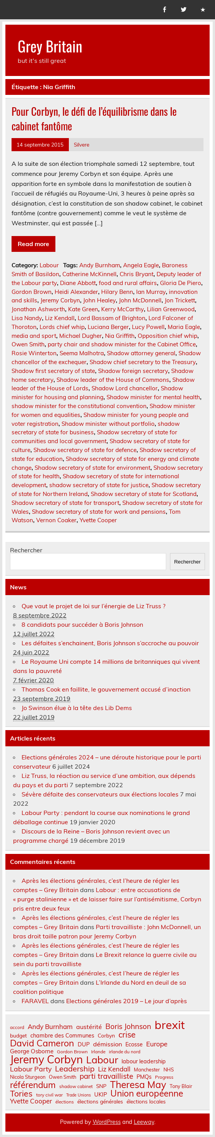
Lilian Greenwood (171, 309)
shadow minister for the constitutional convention (79, 406)
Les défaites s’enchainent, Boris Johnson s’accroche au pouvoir (110, 643)
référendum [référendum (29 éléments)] (33, 1085)
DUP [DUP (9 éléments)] (84, 1044)
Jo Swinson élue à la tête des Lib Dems (77, 708)
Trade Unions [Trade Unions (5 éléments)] (78, 1095)
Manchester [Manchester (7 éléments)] (147, 1069)
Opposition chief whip (167, 335)
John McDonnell (140, 300)
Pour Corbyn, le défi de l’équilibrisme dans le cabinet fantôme (94, 118)
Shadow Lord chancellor (125, 388)
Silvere (81, 144)
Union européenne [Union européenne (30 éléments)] (146, 1093)
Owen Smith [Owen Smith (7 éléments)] (62, 1077)
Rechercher (26, 550)
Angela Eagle (141, 265)
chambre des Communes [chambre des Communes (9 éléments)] (62, 1035)
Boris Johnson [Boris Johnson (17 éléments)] (128, 1026)
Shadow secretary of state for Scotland (144, 494)
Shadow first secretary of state (53, 371)
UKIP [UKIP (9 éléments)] (100, 1094)
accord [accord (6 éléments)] (17, 1027)
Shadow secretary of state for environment (92, 467)
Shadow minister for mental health (153, 397)
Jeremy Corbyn (60, 300)
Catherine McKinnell (89, 274)
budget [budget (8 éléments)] (18, 1035)
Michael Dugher (80, 335)
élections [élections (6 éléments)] (64, 1102)
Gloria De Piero (180, 283)
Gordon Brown (32, 291)
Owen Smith (28, 344)
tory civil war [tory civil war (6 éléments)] (49, 1095)
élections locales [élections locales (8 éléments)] (146, 1101)
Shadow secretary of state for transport (65, 502)
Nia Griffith (120, 335)
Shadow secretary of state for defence (85, 450)
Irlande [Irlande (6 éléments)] (98, 1051)
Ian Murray (151, 291)
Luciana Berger (108, 327)
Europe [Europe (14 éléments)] (156, 1044)
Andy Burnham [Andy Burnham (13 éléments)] (50, 1027)
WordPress (107, 1121)
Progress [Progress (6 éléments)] (164, 1077)
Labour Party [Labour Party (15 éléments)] (31, 1069)
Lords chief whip (62, 327)
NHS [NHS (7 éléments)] (168, 1069)
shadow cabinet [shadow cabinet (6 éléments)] (76, 1086)
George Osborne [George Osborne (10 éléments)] (31, 1051)
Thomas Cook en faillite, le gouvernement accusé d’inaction (106, 689)
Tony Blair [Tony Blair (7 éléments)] (181, 1086)
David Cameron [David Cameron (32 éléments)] (42, 1043)
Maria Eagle (184, 327)
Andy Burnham (99, 265)
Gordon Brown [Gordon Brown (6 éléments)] (72, 1051)
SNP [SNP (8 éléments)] (101, 1086)
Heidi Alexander (76, 291)
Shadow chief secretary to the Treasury (143, 362)
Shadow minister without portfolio (108, 423)
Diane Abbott (78, 283)
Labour (49, 265)
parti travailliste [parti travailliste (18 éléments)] (106, 1076)
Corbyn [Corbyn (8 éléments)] (106, 1035)
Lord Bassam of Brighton (111, 318)
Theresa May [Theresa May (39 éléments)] (138, 1084)
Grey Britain (50, 46)
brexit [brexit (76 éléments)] (170, 1025)
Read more (33, 244)
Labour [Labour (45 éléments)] (102, 1059)
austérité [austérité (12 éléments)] (89, 1027)
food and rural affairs (128, 283)
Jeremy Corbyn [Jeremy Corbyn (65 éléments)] (46, 1059)
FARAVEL (35, 1001)
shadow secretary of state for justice (98, 485)
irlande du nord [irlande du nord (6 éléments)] (124, 1051)
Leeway (144, 1121)
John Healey (99, 300)
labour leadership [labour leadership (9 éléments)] (144, 1061)
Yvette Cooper (98, 520)
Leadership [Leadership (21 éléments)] (75, 1069)
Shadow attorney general (141, 353)
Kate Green (83, 309)
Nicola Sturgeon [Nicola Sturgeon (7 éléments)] (27, 1077)
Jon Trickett (180, 300)
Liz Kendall (60, 318)
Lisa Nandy (27, 318)
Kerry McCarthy (122, 309)
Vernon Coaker (56, 520)
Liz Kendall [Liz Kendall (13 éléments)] (114, 1069)
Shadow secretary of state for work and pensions (99, 511)
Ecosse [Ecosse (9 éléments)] (134, 1044)
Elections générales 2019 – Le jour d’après (126, 1001)
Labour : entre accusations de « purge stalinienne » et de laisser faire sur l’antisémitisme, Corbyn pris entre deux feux (107, 899)
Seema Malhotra (82, 353)
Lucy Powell (148, 327)
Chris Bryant (136, 274)
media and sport (34, 335)
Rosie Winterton (34, 353)
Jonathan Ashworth (38, 309)
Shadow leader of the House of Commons (113, 379)
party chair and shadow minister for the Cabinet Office (122, 344)
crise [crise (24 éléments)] (126, 1035)
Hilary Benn (117, 291)
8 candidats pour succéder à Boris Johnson (82, 624)
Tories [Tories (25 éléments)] (21, 1094)
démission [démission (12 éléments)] (107, 1044)
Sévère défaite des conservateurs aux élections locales (100, 794)
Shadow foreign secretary (133, 371)
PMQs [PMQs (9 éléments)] (144, 1077)
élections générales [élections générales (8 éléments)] (100, 1101)
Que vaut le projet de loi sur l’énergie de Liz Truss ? (93, 606)
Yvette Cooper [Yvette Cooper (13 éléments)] (31, 1101)
